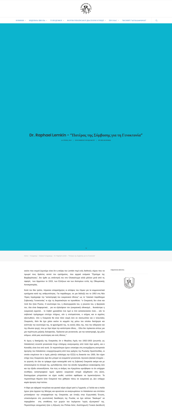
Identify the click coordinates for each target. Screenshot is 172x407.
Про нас (114, 20)
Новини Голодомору (86, 139)
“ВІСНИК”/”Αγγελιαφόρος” (134, 20)
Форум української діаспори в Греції (86, 20)
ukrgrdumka (105, 139)
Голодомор (57, 20)
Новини (21, 20)
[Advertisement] (127, 307)
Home (26, 254)
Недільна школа (38, 20)
